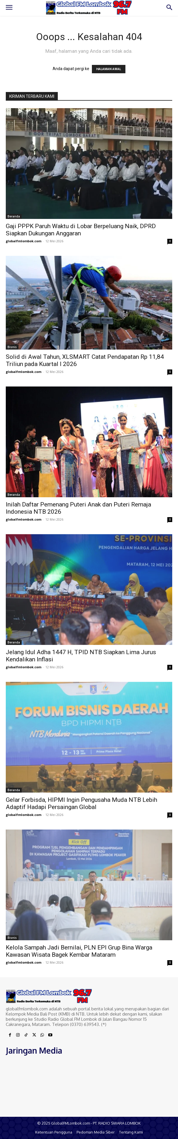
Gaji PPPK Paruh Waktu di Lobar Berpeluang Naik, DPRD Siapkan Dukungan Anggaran (81, 230)
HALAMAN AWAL (108, 69)
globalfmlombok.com (23, 241)
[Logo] (89, 7)
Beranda (14, 216)
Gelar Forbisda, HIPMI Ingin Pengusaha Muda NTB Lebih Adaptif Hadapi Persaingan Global (81, 803)
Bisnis (12, 347)
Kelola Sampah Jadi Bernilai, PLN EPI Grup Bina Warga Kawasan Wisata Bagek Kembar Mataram (79, 951)
